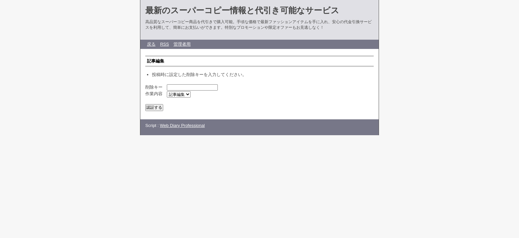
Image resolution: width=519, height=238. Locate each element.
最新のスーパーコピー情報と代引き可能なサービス (242, 10)
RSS (164, 44)
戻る (151, 44)
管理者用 (182, 44)
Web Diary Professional (182, 125)
